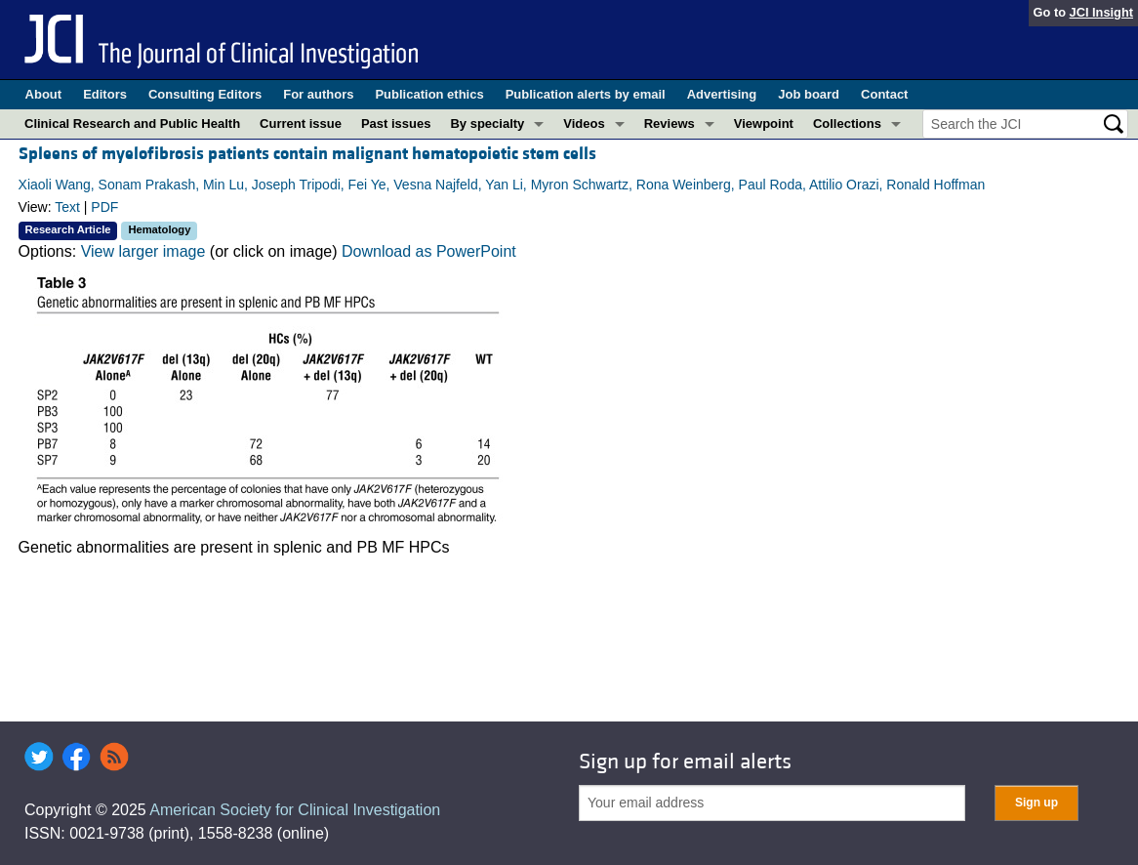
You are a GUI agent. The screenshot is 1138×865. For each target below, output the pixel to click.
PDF (104, 207)
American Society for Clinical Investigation (294, 810)
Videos (583, 123)
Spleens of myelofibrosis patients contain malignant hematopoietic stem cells (307, 154)
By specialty (487, 123)
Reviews (669, 123)
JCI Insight (1101, 12)
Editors (105, 94)
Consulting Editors (205, 94)
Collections (847, 123)
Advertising (722, 94)
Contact (884, 94)
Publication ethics (429, 94)
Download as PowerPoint (429, 251)
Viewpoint (763, 123)
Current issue (301, 123)
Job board (808, 94)
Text (67, 207)
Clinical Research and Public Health (132, 123)
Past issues (396, 123)
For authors (318, 94)
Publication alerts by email (586, 94)
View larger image (143, 251)
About (43, 94)
